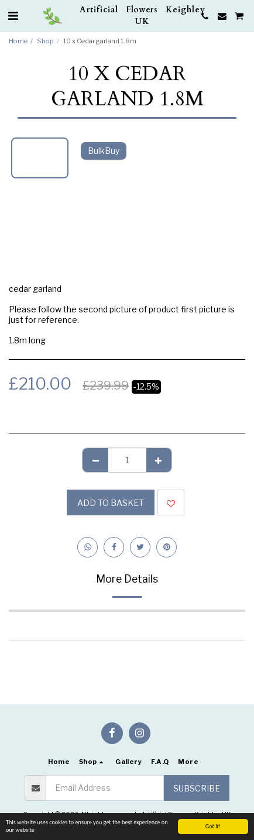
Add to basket (110, 503)
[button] (13, 16)
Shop (45, 41)
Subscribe (196, 788)
